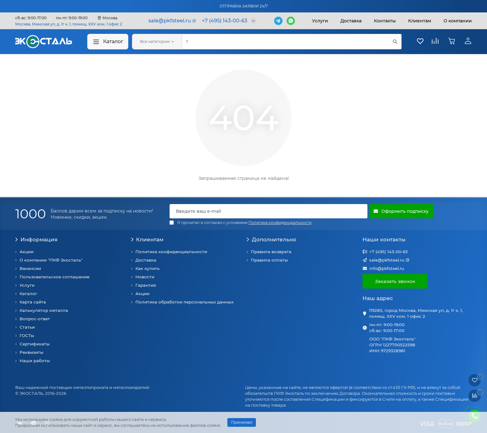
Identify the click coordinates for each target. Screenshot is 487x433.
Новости (144, 276)
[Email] (268, 211)
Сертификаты (35, 343)
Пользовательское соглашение (54, 276)
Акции (27, 251)
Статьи (27, 327)
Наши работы (35, 360)
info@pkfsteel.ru (386, 268)
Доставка (351, 21)
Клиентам (147, 239)
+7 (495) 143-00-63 (388, 251)
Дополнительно (271, 239)
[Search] (292, 41)
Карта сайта (33, 301)
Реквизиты (31, 352)
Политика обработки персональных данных (184, 301)
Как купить (147, 268)
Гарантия (145, 285)
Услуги (320, 21)
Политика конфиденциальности (171, 251)
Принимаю (241, 422)
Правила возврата (271, 251)
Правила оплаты (269, 260)
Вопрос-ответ (35, 318)
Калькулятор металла (44, 310)
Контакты (385, 21)
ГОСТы (27, 335)
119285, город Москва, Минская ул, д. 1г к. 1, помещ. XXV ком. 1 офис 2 (416, 313)
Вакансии (30, 268)
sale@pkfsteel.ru (386, 260)
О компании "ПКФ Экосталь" (51, 260)
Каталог (107, 42)
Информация (36, 239)
